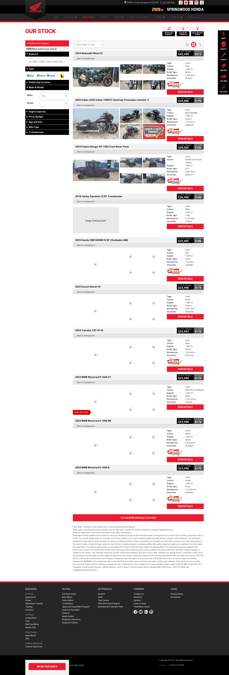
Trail (27, 621)
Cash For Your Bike (71, 610)
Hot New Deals (69, 594)
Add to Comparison (86, 58)
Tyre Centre (103, 600)
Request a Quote (70, 622)
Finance (160, 17)
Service (118, 17)
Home (56, 17)
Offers (104, 17)
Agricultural (30, 635)
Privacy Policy (177, 594)
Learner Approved (33, 643)
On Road (29, 594)
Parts (100, 597)
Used (51, 75)
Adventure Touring (33, 603)
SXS (27, 638)
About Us (176, 17)
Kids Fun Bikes (32, 624)
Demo (41, 75)
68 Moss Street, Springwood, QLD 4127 (142, 2)
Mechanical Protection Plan (110, 606)
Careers (137, 600)
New (30, 75)
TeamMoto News (142, 606)
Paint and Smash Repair (109, 603)
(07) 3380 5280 (169, 2)
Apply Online (68, 616)
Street (28, 600)
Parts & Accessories (139, 17)
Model (30, 103)
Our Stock (89, 17)
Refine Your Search (38, 43)
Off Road (29, 614)
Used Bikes (67, 603)
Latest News (194, 17)
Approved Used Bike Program (76, 606)
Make (30, 95)
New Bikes (71, 17)
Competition (31, 617)
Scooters (29, 610)
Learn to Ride (140, 603)
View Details (185, 92)
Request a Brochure (71, 619)
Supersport (30, 597)
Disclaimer (175, 597)
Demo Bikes (67, 600)
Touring (28, 606)
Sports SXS (30, 627)
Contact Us (139, 594)
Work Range (31, 632)
